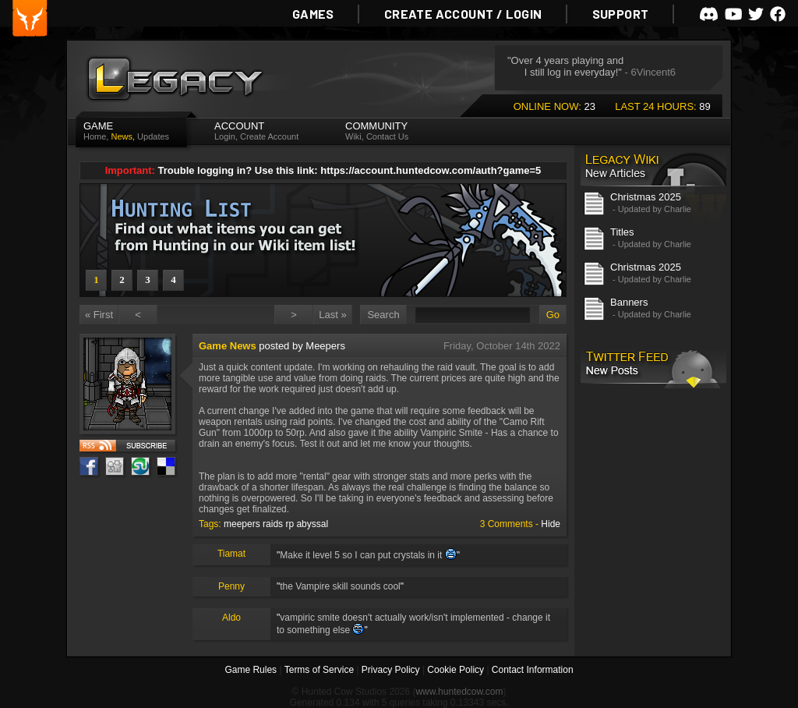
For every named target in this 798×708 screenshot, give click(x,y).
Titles (622, 232)
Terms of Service (319, 669)
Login (224, 136)
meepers (242, 524)
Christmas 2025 (645, 197)
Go (553, 314)
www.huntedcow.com (459, 691)
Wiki (353, 136)
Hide (550, 524)
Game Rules (250, 669)
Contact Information (533, 669)
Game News (227, 346)
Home (94, 136)
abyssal (312, 524)
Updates (153, 136)
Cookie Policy (455, 669)
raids (273, 524)
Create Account (269, 136)
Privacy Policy (391, 669)
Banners (629, 302)
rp (289, 524)
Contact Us (387, 136)
